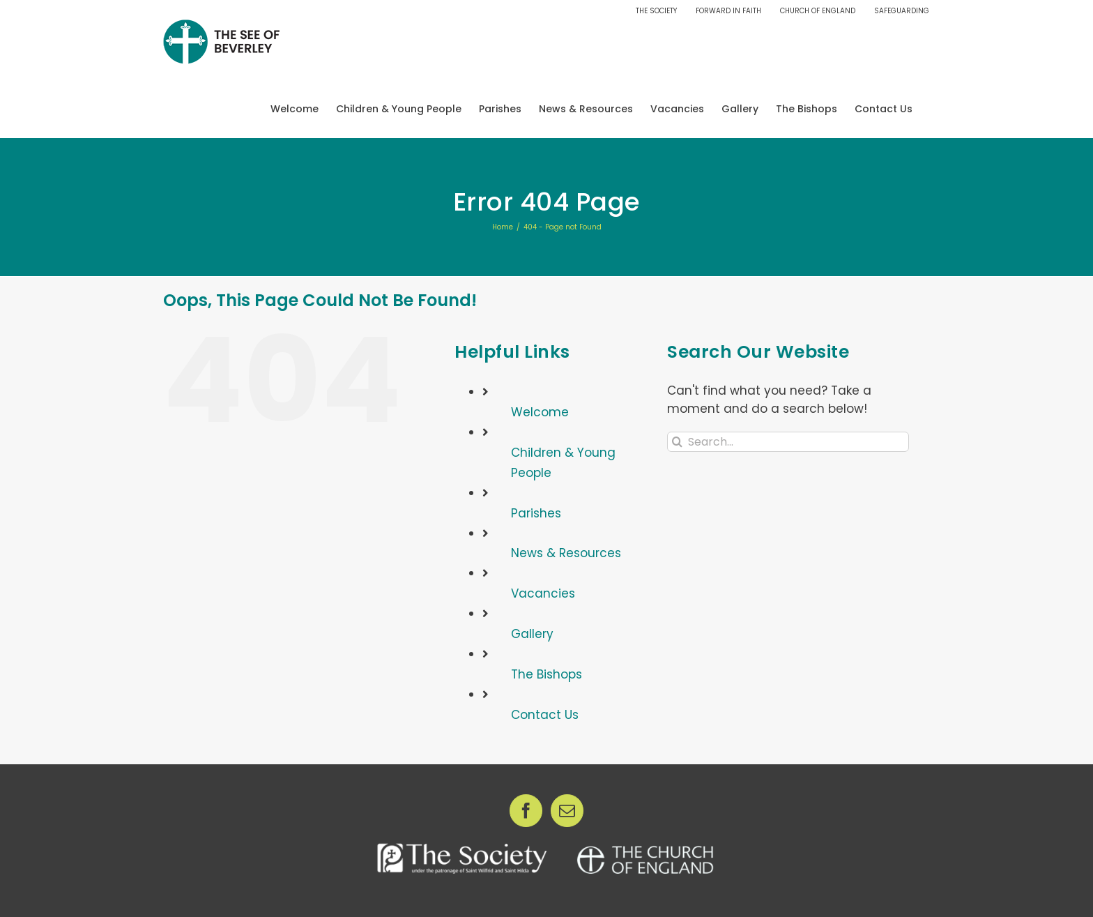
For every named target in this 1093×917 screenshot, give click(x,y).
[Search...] (788, 442)
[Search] (677, 442)
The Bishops (546, 674)
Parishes (536, 513)
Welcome (540, 412)
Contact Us (545, 714)
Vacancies (543, 593)
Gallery (532, 634)
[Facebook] (526, 810)
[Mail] (567, 810)
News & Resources (566, 553)
